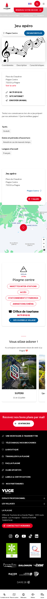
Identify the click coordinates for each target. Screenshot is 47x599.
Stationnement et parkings (23, 298)
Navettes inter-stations (23, 286)
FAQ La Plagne (11, 463)
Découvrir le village (24, 320)
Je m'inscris (24, 423)
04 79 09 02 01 (14, 92)
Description (22, 65)
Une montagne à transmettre (20, 436)
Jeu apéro (40, 15)
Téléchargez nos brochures (19, 443)
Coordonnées (7, 65)
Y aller (35, 199)
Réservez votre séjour (28, 10)
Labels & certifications (16, 477)
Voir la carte (11, 85)
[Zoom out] (44, 243)
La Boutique (10, 449)
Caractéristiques (37, 65)
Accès (23, 292)
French (30, 4)
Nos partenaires (13, 484)
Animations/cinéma (23, 304)
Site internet (15, 96)
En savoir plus (34, 33)
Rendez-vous (29, 15)
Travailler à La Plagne (15, 456)
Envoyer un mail (16, 100)
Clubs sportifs (11, 470)
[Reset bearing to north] (44, 247)
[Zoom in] (44, 239)
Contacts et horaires (18, 526)
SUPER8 (19, 393)
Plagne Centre (34, 191)
